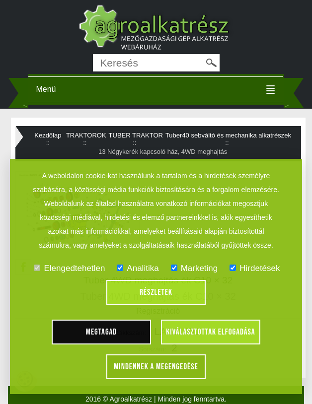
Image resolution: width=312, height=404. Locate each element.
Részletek (156, 292)
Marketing (194, 268)
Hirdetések (255, 268)
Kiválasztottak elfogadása (210, 332)
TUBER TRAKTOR (136, 135)
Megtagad (101, 332)
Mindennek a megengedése (156, 367)
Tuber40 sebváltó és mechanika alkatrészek (228, 135)
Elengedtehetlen (69, 268)
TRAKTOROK (86, 135)
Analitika (137, 268)
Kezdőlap (47, 135)
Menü (46, 89)
